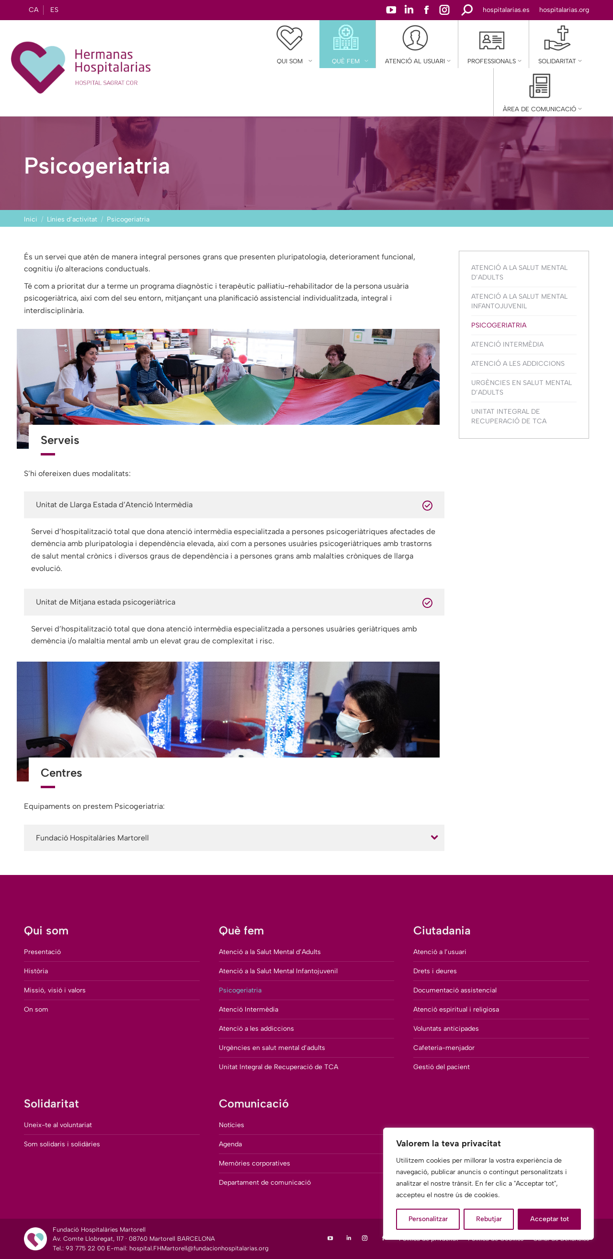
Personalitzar (428, 1219)
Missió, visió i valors (55, 990)
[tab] (234, 838)
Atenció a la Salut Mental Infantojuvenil (519, 301)
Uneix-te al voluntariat (58, 1125)
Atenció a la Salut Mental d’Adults (519, 272)
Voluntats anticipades (446, 1029)
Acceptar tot (549, 1219)
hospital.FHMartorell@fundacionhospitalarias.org (199, 1248)
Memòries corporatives (254, 1163)
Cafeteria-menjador (444, 1048)
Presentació (42, 952)
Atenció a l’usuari (439, 952)
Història (36, 971)
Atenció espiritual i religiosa (456, 1009)
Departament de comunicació (265, 1182)
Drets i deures (435, 971)
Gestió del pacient (441, 1067)
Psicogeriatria (498, 325)
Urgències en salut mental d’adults (521, 387)
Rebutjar (489, 1219)
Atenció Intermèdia (507, 344)
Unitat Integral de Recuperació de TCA (508, 416)
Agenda (230, 1144)
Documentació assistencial (455, 990)
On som (36, 1009)
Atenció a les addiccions (518, 364)
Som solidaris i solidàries (62, 1144)
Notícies (231, 1125)
